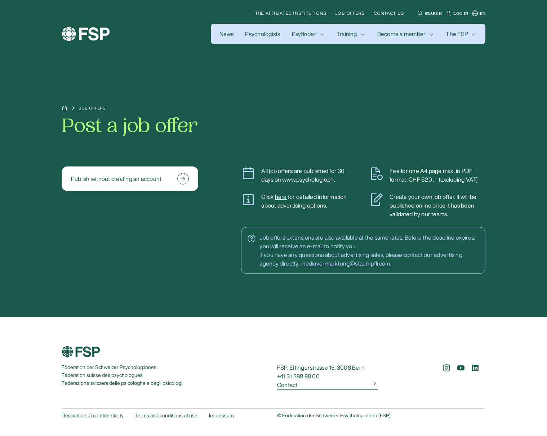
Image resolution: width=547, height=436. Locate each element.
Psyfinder (304, 34)
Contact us (389, 13)
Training (347, 34)
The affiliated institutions (290, 13)
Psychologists (262, 34)
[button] (428, 13)
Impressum (221, 415)
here (281, 197)
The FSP (457, 34)
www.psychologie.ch (308, 179)
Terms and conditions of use (166, 415)
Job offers (350, 13)
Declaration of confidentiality (93, 415)
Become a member (401, 34)
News (226, 34)
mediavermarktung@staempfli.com (345, 263)
